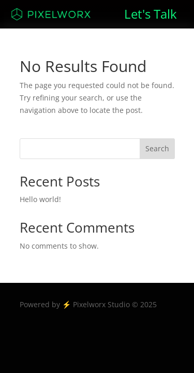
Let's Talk (150, 13)
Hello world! (40, 199)
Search (157, 148)
